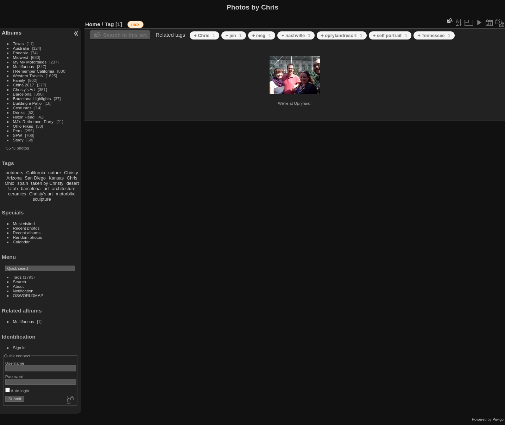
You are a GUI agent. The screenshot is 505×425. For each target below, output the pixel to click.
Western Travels (28, 75)
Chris (72, 178)
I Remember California (34, 71)
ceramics (17, 193)
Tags (17, 277)
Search (19, 281)
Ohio (9, 183)
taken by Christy (47, 183)
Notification (23, 291)
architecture (63, 188)
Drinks (19, 112)
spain (22, 183)
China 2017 (23, 85)
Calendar (21, 241)
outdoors (14, 172)
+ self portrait (390, 35)
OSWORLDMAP (28, 295)
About (18, 286)
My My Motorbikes (29, 62)
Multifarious (23, 66)
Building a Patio (27, 103)
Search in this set (125, 35)
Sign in (19, 347)
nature (54, 172)
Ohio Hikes (23, 126)
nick (135, 24)
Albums (11, 33)
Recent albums (26, 232)
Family (19, 80)
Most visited (24, 223)
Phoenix (20, 52)
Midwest (20, 57)
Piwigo (498, 419)
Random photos (27, 237)
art (46, 188)
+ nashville (296, 35)
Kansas (56, 178)
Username (14, 363)
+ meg (261, 35)
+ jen (234, 35)
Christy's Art (24, 89)
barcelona (30, 188)
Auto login (17, 390)
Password (14, 376)
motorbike (66, 193)
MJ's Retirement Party (33, 121)
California (35, 172)
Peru (17, 130)
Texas (18, 43)
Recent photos (26, 228)
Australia (21, 48)
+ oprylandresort (341, 35)
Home (92, 24)
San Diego (35, 178)
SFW (17, 135)
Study (18, 140)
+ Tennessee (434, 35)
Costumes (22, 107)
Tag (109, 24)
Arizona (13, 178)
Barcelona (22, 94)
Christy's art (41, 193)
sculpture (42, 199)
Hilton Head (23, 117)
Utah (13, 188)
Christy (71, 172)
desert (73, 183)
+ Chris (204, 35)
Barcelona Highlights (32, 98)
